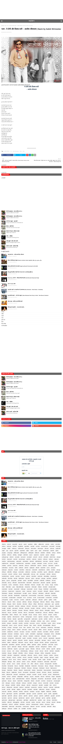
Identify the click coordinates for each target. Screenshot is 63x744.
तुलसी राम (45, 599)
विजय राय (16, 666)
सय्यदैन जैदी (24, 689)
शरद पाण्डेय (44, 674)
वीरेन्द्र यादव (49, 672)
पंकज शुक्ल (50, 614)
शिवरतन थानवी (8, 678)
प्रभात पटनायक (32, 623)
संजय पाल (40, 683)
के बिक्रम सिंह (42, 580)
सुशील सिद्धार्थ (26, 700)
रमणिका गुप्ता (31, 651)
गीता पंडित (56, 584)
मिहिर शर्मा (31, 642)
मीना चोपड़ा (41, 642)
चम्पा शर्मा (35, 589)
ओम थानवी (10, 574)
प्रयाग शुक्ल (58, 623)
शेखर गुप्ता (9, 680)
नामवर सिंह (3, 610)
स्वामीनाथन (41, 704)
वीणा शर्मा (19, 672)
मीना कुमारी (36, 642)
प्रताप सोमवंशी (11, 621)
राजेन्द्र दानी (40, 655)
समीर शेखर (13, 689)
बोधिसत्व (40, 629)
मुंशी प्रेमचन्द (47, 642)
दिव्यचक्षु (52, 601)
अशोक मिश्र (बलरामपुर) (11, 561)
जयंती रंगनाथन (4, 591)
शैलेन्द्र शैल (32, 680)
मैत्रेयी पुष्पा (19, 646)
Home (51, 742)
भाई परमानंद (16, 631)
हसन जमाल (38, 706)
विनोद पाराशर (29, 668)
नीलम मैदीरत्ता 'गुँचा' (39, 612)
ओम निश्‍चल (15, 574)
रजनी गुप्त (17, 651)
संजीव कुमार (7, 685)
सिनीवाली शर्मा (48, 691)
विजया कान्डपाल (40, 666)
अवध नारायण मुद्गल (22, 559)
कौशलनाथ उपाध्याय (36, 582)
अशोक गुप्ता (51, 559)
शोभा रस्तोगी (38, 680)
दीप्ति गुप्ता (30, 604)
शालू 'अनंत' (31, 676)
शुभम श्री (59, 678)
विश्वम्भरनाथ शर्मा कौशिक (56, 670)
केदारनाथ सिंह (4, 582)
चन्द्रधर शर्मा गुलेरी (29, 589)
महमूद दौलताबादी (51, 638)
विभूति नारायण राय (53, 668)
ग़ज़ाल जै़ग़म (34, 708)
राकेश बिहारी (4, 655)
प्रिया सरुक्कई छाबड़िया (46, 625)
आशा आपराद (11, 567)
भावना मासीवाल (45, 631)
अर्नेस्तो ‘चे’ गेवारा (52, 557)
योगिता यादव (38, 648)
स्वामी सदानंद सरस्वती (35, 704)
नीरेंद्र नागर (25, 612)
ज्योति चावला (35, 593)
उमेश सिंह (48, 569)
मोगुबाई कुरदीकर (31, 646)
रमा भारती (36, 651)
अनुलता (40, 550)
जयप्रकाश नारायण (11, 591)
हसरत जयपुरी (43, 706)
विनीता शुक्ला (4, 668)
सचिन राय (3, 687)
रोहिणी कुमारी (4, 661)
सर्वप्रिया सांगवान (41, 689)
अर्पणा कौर (3, 559)
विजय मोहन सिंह (10, 666)
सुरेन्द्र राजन (27, 698)
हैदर (19, 708)
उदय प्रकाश (16, 569)
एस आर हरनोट (4, 574)
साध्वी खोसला (32, 691)
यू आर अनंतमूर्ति (21, 648)
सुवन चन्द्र (43, 698)
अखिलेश (35, 544)
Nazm (21, 151)
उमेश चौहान (53, 569)
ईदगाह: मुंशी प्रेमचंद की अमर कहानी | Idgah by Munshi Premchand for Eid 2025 (23, 266)
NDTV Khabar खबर (11, 283)
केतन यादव (53, 580)
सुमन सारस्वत (4, 698)
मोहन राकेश (37, 646)
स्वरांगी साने (10, 704)
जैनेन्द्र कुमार (10, 593)
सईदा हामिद (41, 685)
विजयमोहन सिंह (27, 666)
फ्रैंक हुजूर (9, 629)
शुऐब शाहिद (54, 678)
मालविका (8, 642)
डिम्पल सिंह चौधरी (17, 595)
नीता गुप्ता (9, 612)
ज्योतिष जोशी (47, 593)
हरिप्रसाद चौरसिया (4, 706)
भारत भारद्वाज (22, 631)
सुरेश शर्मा (32, 698)
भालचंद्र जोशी (34, 631)
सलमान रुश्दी (4, 691)
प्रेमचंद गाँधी (29, 627)
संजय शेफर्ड (51, 683)
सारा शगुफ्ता (38, 691)
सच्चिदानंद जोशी (9, 687)
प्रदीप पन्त (47, 621)
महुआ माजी (14, 640)
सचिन (51, 685)
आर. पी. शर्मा (50, 563)
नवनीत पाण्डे (44, 608)
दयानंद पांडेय (19, 601)
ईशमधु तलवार (10, 569)
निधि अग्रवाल (26, 610)
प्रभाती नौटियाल (43, 623)
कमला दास (22, 576)
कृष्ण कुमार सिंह (13, 580)
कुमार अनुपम (38, 578)
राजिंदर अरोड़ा (30, 655)
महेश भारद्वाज (44, 640)
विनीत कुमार (51, 666)
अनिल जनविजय (33, 548)
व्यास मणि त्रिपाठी (55, 672)
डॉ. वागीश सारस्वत (49, 597)
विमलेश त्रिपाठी (9, 670)
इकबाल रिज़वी (43, 567)
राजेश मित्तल (19, 657)
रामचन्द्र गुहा (46, 657)
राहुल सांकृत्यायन (4, 659)
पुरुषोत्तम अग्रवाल (34, 619)
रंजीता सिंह (48, 648)
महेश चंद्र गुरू (31, 640)
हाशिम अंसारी (49, 706)
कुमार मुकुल (43, 578)
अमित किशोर (48, 552)
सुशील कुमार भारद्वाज (12, 700)
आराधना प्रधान (15, 565)
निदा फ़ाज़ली (20, 610)
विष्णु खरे (3, 672)
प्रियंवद (31, 625)
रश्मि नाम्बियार (20, 653)
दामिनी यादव (24, 601)
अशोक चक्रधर (56, 559)
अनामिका (8, 548)
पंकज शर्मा (44, 614)
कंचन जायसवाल (42, 574)
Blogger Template (9, 742)
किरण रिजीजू (10, 578)
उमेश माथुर (58, 569)
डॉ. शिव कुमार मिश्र (5, 599)
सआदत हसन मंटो (34, 685)
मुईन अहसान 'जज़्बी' (53, 642)
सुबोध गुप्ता (36, 695)
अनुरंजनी (31, 550)
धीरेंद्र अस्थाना (52, 606)
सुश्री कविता (40, 700)
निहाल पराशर (4, 612)
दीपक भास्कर (25, 604)
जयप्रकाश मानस (18, 591)
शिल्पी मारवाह (48, 676)
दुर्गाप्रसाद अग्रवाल (47, 604)
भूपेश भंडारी (57, 631)
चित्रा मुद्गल (40, 589)
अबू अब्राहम (4, 552)
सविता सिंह (20, 691)
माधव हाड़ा (53, 640)
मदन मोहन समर (9, 636)
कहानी (2, 315)
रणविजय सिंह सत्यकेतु (24, 651)
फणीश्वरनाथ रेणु (50, 627)
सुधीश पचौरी (10, 695)
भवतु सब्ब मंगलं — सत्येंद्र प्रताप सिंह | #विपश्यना (16, 254)
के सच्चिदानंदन (48, 580)
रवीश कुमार (9, 653)
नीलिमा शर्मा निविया (5, 614)
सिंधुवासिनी (43, 691)
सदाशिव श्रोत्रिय (57, 687)
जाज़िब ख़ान (51, 591)
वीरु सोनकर (38, 672)
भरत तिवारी (4, 631)
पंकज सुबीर (4, 616)
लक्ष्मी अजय (18, 661)
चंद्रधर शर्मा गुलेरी (16, 589)
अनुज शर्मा (11, 550)
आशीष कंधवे (21, 567)
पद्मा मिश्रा (22, 616)
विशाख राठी (20, 670)
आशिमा (16, 567)
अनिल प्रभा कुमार (40, 548)
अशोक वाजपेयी (18, 561)
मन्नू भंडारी (24, 638)
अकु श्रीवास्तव (30, 544)
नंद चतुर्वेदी (3, 608)
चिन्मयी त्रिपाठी (46, 589)
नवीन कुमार (49, 608)
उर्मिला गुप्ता (4, 572)
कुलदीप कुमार (55, 578)
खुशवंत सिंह (48, 582)
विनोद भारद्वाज (35, 668)
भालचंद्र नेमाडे (39, 631)
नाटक (2, 317)
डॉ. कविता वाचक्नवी (12, 597)
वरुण (28, 663)
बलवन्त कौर (30, 629)
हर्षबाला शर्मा (32, 706)
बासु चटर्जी (35, 629)
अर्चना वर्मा (40, 557)
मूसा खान (56, 644)
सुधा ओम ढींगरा (40, 693)
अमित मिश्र (58, 552)
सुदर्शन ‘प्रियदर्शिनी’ (22, 693)
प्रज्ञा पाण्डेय (59, 619)
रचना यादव (9, 651)
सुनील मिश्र (25, 695)
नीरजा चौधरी (15, 612)
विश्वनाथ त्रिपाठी (39, 670)
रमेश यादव (41, 651)
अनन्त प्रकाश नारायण (44, 546)
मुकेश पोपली (18, 644)
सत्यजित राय (21, 687)
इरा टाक (48, 567)
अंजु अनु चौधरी (14, 544)
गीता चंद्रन (46, 584)
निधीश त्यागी (31, 610)
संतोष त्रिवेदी (13, 685)
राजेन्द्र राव (3, 657)
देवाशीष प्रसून (23, 606)
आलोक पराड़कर (50, 565)
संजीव (3, 685)
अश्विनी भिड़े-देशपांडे (38, 561)
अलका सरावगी (9, 559)
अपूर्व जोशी (52, 550)
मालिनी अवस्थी (20, 642)
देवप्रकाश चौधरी (11, 606)
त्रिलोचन (14, 601)
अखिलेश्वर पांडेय (41, 544)
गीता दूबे (51, 584)
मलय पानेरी (45, 638)
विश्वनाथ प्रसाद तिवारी (47, 670)
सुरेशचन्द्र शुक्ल (38, 698)
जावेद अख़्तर (57, 591)
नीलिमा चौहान (51, 612)
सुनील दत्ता (20, 695)
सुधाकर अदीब (4, 695)
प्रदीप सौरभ (4, 623)
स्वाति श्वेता (28, 704)
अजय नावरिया (57, 544)
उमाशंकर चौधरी (34, 569)
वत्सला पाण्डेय (23, 663)
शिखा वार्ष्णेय (37, 676)
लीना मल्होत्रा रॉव (40, 661)
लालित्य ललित (34, 661)
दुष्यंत (53, 604)
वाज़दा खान (41, 663)
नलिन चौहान (38, 608)
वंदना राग (13, 663)
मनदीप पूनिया (31, 636)
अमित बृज (53, 552)
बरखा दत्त (13, 629)
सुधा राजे (45, 693)
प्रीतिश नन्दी (53, 625)
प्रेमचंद (24, 627)
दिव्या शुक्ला (9, 604)
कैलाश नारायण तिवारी (21, 582)
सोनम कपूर (48, 700)
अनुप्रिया (27, 550)
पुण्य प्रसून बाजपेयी (27, 619)
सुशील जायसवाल (19, 700)
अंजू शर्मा (25, 544)
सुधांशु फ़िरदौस (55, 693)
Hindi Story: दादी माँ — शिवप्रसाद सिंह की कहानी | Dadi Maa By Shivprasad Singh (23, 277)
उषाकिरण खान (27, 572)
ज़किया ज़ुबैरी (46, 591)
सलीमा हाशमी (15, 691)
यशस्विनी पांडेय (10, 648)
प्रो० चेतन (37, 627)
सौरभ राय (43, 702)
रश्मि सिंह (42, 653)
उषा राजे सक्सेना (21, 572)
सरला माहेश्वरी (29, 689)
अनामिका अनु (14, 548)
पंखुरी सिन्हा (9, 616)
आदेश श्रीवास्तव (27, 563)
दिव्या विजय (4, 604)
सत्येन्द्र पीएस (40, 687)
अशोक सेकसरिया (25, 561)
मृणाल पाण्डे (4, 646)
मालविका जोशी (14, 642)
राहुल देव (56, 657)
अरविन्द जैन (11, 557)
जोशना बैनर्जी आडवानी (17, 593)
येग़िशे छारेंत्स (32, 648)
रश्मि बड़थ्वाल (31, 653)
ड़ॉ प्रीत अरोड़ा (10, 595)
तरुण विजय (22, 599)
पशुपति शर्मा (40, 616)
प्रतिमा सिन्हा (39, 621)
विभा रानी (47, 668)
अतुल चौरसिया (26, 546)
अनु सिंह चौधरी (58, 548)
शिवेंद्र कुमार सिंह (33, 678)
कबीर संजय (54, 574)
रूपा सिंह (29, 659)
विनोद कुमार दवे (10, 668)
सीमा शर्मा (3, 693)
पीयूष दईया (14, 619)
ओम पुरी (20, 574)
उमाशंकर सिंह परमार (42, 569)
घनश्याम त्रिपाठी (4, 589)
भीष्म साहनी (51, 631)
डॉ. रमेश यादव (29, 597)
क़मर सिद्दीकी (24, 708)
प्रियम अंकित (40, 625)
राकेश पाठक (54, 653)
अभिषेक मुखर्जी (31, 552)
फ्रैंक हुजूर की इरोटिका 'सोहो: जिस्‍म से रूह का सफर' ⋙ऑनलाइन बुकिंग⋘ (20, 271)
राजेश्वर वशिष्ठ (30, 657)
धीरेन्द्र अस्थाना (58, 606)
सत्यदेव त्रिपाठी (27, 687)
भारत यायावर (28, 631)
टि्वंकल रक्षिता (53, 593)
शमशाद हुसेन (29, 674)
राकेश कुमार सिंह (47, 653)
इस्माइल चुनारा (4, 569)
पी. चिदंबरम (4, 619)
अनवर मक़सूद (58, 546)
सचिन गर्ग (54, 685)
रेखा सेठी (39, 659)
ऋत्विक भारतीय (51, 572)
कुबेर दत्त (32, 578)
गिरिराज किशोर (27, 584)
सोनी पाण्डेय (22, 702)
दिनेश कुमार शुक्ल (36, 601)
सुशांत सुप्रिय (54, 698)
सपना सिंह (8, 689)
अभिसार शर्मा (37, 552)
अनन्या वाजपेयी (51, 546)
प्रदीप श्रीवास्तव (53, 621)
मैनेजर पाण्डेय (25, 646)
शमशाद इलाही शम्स (22, 674)
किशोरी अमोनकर (21, 578)
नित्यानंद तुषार (14, 610)
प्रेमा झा (33, 627)
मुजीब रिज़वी (34, 644)
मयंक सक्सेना (35, 638)
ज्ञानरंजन (29, 593)
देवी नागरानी (28, 606)
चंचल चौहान (10, 589)
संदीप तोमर (28, 685)
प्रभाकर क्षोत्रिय (15, 623)
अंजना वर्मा (9, 544)
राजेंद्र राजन (35, 655)
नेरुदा (20, 614)
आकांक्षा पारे (57, 561)
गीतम (43, 584)
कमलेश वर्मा (28, 576)
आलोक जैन (39, 565)
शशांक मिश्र (4, 676)
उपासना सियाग (21, 569)
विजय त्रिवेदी (55, 663)
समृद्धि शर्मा (18, 689)
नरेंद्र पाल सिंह (27, 608)
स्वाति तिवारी (16, 704)
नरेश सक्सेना (33, 608)
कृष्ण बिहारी (19, 580)
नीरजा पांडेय (20, 612)
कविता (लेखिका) (46, 576)
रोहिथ (14, 661)
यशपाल (54, 646)
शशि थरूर (8, 676)
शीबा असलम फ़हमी (48, 678)
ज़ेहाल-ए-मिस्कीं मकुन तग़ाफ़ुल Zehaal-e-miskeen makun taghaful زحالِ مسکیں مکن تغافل (25, 260)
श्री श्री (3, 683)
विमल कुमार (4, 670)
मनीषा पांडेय (54, 636)
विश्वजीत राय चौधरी (27, 670)
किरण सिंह (15, 578)
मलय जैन (40, 638)
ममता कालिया (29, 638)
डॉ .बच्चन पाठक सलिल (32, 595)
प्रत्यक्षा (44, 621)
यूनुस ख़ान (27, 648)
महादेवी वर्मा (4, 640)
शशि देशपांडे (14, 676)
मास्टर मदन (26, 642)
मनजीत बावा (25, 636)
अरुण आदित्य (17, 557)
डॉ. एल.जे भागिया (4, 597)
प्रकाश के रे (50, 619)
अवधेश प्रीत (39, 559)
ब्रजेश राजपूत (50, 629)
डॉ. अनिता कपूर (54, 595)
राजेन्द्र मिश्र (51, 655)
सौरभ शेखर (48, 702)
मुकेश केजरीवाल (11, 644)
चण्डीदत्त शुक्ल (23, 589)
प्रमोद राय (53, 623)
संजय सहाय (56, 683)
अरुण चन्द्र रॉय (23, 557)
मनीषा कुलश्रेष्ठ (43, 636)
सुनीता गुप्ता (15, 695)
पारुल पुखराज (46, 616)
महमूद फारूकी (58, 638)
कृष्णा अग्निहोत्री (30, 580)
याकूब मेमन (15, 648)
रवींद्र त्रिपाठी (51, 651)
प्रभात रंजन (38, 623)
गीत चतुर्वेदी (38, 584)
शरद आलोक (34, 674)
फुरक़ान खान (4, 629)
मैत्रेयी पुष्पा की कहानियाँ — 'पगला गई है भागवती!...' (16, 307)
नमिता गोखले (21, 608)
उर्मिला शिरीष (9, 572)
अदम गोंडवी (32, 546)
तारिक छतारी (40, 599)
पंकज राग (40, 614)
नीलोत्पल (11, 614)
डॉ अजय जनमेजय (40, 595)
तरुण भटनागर (16, 599)
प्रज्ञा (54, 619)
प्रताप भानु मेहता (4, 621)
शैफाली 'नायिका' (20, 680)
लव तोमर (28, 661)
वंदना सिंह (18, 663)
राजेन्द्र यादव (56, 655)
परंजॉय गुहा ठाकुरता (29, 616)
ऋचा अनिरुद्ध (34, 572)
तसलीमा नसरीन (28, 599)
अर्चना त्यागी (35, 557)
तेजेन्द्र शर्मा (9, 601)
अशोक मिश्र (4, 561)
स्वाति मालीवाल (22, 704)
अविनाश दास (45, 559)
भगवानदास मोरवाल (57, 629)
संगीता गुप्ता (24, 683)
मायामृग (58, 640)
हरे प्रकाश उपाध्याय (26, 706)
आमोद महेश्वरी (39, 563)
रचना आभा (3, 651)
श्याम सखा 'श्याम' (49, 680)
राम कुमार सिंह (36, 657)
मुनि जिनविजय (44, 644)
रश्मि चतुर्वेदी (15, 653)
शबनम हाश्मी (16, 674)
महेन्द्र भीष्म (25, 640)
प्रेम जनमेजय (4, 627)
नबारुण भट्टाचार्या (14, 608)
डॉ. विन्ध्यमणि (55, 597)
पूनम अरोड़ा (40, 619)
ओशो (37, 574)
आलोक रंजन (57, 565)
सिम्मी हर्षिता (54, 691)
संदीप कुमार (23, 685)
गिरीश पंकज (33, 584)
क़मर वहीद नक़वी (53, 576)
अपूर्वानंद (57, 550)
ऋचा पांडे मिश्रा (40, 572)
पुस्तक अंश (3, 319)
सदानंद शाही (51, 687)
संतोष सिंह (18, 685)
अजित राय (3, 546)
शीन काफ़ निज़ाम (40, 678)
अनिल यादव (46, 548)
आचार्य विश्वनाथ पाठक (20, 563)
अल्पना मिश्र (15, 559)
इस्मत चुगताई (53, 567)
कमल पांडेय (12, 576)
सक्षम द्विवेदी (46, 685)
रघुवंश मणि (53, 648)
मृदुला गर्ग (8, 646)
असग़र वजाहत (45, 561)
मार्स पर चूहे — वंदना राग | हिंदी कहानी (10, 728)
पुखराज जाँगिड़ (20, 619)
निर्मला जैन (41, 610)
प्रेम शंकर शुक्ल (15, 627)
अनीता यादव (52, 548)
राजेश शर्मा (24, 657)
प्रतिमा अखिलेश (33, 621)
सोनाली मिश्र (4, 702)
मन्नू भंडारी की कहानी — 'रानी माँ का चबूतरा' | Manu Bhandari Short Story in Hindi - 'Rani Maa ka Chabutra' (28, 295)
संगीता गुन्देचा (18, 683)
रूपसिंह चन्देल (24, 659)
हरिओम (52, 704)
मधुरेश (20, 636)
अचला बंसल (47, 544)
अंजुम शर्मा (20, 544)
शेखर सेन (14, 680)
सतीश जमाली (16, 687)
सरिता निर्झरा (35, 689)
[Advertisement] (31, 9)
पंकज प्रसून (35, 614)
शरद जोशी (39, 674)
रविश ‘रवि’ (46, 651)
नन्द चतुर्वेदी (9, 608)
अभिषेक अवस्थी (16, 552)
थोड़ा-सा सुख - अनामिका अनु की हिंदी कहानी (15, 301)
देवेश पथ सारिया (34, 606)
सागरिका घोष (26, 691)
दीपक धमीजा (19, 604)
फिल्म (2, 321)
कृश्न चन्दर (8, 580)
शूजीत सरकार (4, 680)
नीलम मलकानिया (31, 612)
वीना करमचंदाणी (25, 672)
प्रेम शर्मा (20, 627)
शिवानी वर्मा (28, 678)
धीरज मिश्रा (46, 606)
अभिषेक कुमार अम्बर (23, 552)
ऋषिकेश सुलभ (57, 572)
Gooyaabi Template (21, 742)
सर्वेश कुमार (48, 689)
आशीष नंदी (26, 567)
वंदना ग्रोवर (8, 663)
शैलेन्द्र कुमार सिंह (26, 680)
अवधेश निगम (28, 559)
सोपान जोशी (28, 702)
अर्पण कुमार (58, 557)
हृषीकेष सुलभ (4, 708)
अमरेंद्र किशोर (43, 552)
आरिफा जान (27, 565)
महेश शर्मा (49, 640)
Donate (54, 742)
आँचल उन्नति (51, 561)
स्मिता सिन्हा (58, 702)
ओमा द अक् (33, 574)
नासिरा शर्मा (9, 610)
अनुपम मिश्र (16, 550)
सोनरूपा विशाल (54, 700)
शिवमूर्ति (3, 678)
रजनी (13, 651)
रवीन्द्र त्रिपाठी (4, 653)
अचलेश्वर (52, 544)
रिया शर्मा (10, 659)
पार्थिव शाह (51, 616)
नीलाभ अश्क (45, 612)
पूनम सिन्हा (45, 619)
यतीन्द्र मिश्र (50, 646)
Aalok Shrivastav (16, 151)
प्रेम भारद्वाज (9, 627)
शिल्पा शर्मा (42, 676)
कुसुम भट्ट (3, 580)
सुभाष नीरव (41, 695)
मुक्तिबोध (28, 644)
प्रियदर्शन (34, 625)
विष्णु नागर (8, 672)
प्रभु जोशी (49, 623)
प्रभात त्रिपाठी (26, 623)
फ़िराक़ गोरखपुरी (56, 627)
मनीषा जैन (49, 636)
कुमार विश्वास (49, 578)
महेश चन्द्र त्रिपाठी (37, 640)
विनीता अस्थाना (57, 666)
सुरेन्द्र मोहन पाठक (21, 698)
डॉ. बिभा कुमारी (19, 597)
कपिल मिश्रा (48, 574)
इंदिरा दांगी (37, 567)
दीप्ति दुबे (35, 604)
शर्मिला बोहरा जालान (56, 674)
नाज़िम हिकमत (55, 608)
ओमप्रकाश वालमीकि (26, 574)
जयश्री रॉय (34, 591)
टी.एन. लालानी (4, 595)
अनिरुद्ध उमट (27, 548)
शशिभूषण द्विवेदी (19, 676)
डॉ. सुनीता (11, 599)
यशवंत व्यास (4, 648)
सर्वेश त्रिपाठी (53, 689)
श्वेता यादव (13, 683)
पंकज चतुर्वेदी (25, 614)
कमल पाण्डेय (17, 576)
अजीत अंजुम (9, 546)
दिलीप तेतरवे (42, 601)
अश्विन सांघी (32, 561)
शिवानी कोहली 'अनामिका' (20, 678)
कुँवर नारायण (28, 578)
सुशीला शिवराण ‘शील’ (33, 700)
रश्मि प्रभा (26, 653)
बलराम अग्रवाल (24, 629)
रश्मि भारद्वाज (37, 653)
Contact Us (60, 742)
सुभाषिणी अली (47, 695)
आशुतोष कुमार (32, 567)
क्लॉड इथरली (43, 582)
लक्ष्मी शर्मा (23, 661)
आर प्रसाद (44, 563)
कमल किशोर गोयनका (5, 576)
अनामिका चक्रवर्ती (20, 548)
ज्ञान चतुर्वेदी (24, 593)
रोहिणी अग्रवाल (55, 659)
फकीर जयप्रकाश (43, 627)
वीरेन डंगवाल (44, 672)
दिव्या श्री (14, 604)
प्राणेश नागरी (20, 625)
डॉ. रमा (24, 597)
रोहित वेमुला (9, 661)
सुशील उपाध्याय (4, 700)
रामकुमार (41, 657)
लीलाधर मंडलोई (46, 661)
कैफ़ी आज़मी (14, 582)
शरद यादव (49, 674)
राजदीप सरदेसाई (23, 655)
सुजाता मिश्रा (16, 693)
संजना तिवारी (30, 683)
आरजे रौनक (9, 565)
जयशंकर (23, 591)
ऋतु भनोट (45, 572)
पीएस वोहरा (9, 619)
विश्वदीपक (33, 670)
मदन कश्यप (4, 636)
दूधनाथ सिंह (57, 604)
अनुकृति (3, 550)
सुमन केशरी (58, 695)
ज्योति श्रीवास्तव (40, 593)
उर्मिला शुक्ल (15, 572)
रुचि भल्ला (19, 659)
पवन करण (35, 616)
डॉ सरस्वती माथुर (47, 595)
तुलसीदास (50, 599)
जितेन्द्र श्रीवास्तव (4, 593)
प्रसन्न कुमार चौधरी (5, 625)
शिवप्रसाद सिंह (58, 676)
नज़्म (11, 151)
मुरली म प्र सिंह (50, 644)
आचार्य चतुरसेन (12, 563)
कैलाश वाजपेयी (29, 582)
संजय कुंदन (35, 683)
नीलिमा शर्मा (56, 612)
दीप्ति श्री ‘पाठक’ (40, 604)
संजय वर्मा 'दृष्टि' (45, 683)
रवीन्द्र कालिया (57, 651)
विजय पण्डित (4, 666)
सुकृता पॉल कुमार (9, 693)
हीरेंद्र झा (54, 706)
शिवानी (14, 678)
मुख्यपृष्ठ (2, 25)
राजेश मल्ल (14, 657)
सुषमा (44, 700)
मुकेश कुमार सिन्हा (4, 644)
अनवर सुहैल (4, 548)
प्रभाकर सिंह (20, 623)
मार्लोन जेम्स (4, 642)
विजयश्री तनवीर (34, 666)
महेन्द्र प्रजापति (20, 640)
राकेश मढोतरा (10, 655)
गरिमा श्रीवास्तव (15, 584)
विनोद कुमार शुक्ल (17, 668)
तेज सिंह (55, 599)
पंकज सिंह (55, 614)
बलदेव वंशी (18, 629)
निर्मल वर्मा (36, 610)
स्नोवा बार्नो (53, 702)
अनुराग (36, 550)
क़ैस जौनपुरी (29, 708)
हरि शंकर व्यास (47, 704)
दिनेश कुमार (30, 601)
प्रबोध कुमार (9, 623)
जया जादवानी (40, 591)
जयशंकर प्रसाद (29, 591)
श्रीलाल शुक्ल (8, 683)
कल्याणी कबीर (40, 576)
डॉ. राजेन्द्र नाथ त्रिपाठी (41, 597)
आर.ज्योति (55, 563)
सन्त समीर (3, 689)
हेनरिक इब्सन (10, 708)
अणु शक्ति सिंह (20, 546)
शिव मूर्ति (53, 676)
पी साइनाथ (56, 616)
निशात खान (53, 610)
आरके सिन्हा (4, 565)
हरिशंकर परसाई (11, 706)
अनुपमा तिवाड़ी (22, 550)
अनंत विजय (37, 546)
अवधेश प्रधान (34, 559)
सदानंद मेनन (45, 687)
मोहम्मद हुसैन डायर (44, 646)
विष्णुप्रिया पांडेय (14, 672)
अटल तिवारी (14, 546)
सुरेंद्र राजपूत (15, 698)
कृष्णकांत (24, 580)
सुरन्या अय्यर (10, 698)
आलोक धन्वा (45, 565)
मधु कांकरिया (16, 636)
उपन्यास (2, 311)
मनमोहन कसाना (37, 636)
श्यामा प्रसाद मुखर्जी (57, 680)
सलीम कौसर (9, 691)
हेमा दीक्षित (15, 708)
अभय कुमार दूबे (9, 552)
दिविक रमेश (48, 601)
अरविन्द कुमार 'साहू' (5, 557)
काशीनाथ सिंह (4, 578)
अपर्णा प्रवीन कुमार (46, 550)
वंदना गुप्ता (3, 663)
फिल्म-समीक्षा (3, 323)
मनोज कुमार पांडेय (11, 638)
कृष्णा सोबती (36, 580)
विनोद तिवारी (24, 668)
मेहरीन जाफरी (14, 646)
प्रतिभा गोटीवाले (21, 621)
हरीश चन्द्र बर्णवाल (18, 706)
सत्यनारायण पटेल (33, 687)
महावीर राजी (9, 640)
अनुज (7, 550)
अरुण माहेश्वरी (29, 557)
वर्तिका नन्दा (36, 663)
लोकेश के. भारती (53, 661)
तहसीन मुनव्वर (34, 599)
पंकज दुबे (30, 614)
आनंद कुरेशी (34, 563)
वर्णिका (32, 663)
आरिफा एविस (21, 565)
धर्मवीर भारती (41, 606)
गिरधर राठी (21, 584)
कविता (2, 313)
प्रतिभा (16, 621)
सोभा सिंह (33, 702)
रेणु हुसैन (44, 659)
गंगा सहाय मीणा (4, 584)
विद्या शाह (46, 666)
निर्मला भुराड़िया (47, 610)
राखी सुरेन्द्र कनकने (16, 655)
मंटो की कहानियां (4, 325)
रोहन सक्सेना (49, 659)
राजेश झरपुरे (9, 657)
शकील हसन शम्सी (9, 674)
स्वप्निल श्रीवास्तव (4, 704)
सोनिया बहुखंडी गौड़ (16, 702)
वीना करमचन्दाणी (32, 672)
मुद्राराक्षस (39, 644)
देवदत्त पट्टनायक (4, 606)
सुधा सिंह (49, 693)
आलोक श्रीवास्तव (6, 151)
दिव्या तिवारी (57, 601)
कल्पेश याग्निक (34, 576)
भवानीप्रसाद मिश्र (9, 631)
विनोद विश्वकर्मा (41, 668)
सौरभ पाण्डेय (38, 702)
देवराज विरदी (17, 606)
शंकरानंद (3, 674)
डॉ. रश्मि (34, 597)
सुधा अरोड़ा (34, 693)
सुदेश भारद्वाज (29, 693)
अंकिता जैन (4, 544)
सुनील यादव (31, 695)
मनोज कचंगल (4, 638)
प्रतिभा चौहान (27, 621)
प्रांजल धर (10, 625)
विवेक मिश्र (15, 670)
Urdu (5, 25)
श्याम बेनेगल (43, 680)
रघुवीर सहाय (58, 648)
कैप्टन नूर (9, 582)
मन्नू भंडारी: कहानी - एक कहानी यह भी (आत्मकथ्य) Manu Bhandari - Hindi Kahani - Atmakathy (25, 289)
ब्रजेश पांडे (44, 629)
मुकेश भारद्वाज (23, 644)
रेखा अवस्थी (34, 659)
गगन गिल (10, 584)
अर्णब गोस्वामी (46, 557)
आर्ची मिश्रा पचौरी (33, 565)
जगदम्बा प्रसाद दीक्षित (53, 589)
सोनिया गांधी (9, 702)
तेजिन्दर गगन (4, 601)
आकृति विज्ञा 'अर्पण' (5, 563)
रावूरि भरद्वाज (52, 657)
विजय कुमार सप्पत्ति (48, 663)
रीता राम (14, 659)
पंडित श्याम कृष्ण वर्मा (16, 616)
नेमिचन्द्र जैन (16, 614)
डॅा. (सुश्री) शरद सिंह (24, 595)
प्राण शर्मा (15, 625)
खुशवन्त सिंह (54, 582)
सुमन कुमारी (52, 695)
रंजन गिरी (43, 648)
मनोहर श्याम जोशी (18, 638)
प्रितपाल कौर (26, 625)
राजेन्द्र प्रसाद (46, 655)
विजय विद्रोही (21, 666)
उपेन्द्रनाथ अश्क (28, 569)
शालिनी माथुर (26, 676)
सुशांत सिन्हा (48, 698)
